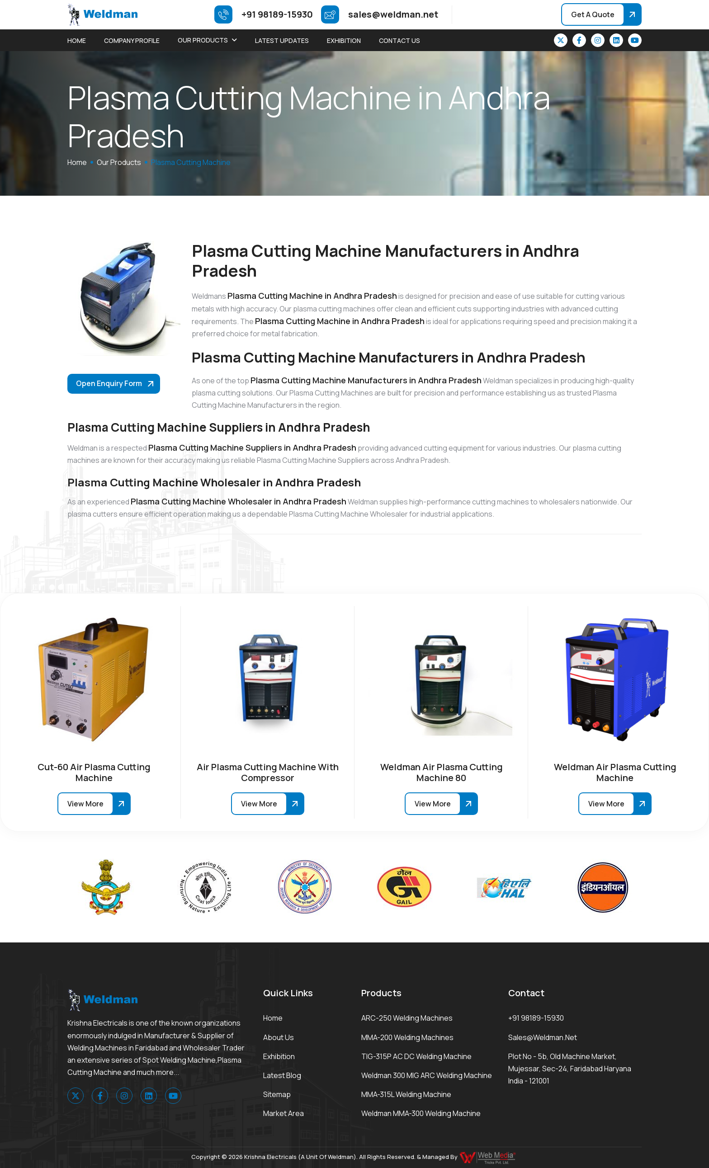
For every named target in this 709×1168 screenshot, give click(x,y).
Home (76, 40)
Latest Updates (282, 40)
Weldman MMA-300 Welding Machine (421, 1113)
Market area (283, 1113)
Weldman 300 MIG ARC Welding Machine (426, 1075)
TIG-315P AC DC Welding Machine (416, 1056)
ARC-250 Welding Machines (407, 1018)
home (77, 162)
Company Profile (132, 40)
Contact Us (399, 40)
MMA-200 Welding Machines (407, 1037)
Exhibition (344, 40)
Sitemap (277, 1094)
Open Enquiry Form (109, 383)
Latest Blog (282, 1075)
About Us (278, 1037)
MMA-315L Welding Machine (406, 1094)
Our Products (203, 40)
